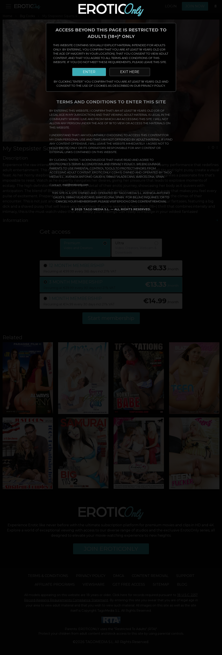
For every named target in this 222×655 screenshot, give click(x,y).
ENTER (89, 72)
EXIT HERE (129, 72)
